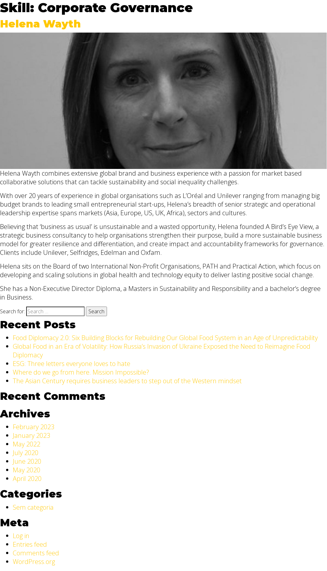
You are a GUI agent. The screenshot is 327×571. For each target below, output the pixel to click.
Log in (21, 535)
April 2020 (27, 478)
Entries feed (30, 544)
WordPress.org (34, 561)
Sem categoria (33, 507)
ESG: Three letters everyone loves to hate (71, 363)
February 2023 (33, 427)
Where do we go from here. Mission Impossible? (81, 372)
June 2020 (27, 461)
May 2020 (26, 470)
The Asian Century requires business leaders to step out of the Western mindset (127, 381)
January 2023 (31, 435)
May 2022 (26, 444)
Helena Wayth (40, 24)
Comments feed (36, 553)
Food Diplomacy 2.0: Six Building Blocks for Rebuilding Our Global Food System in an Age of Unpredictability (165, 337)
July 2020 (25, 452)
